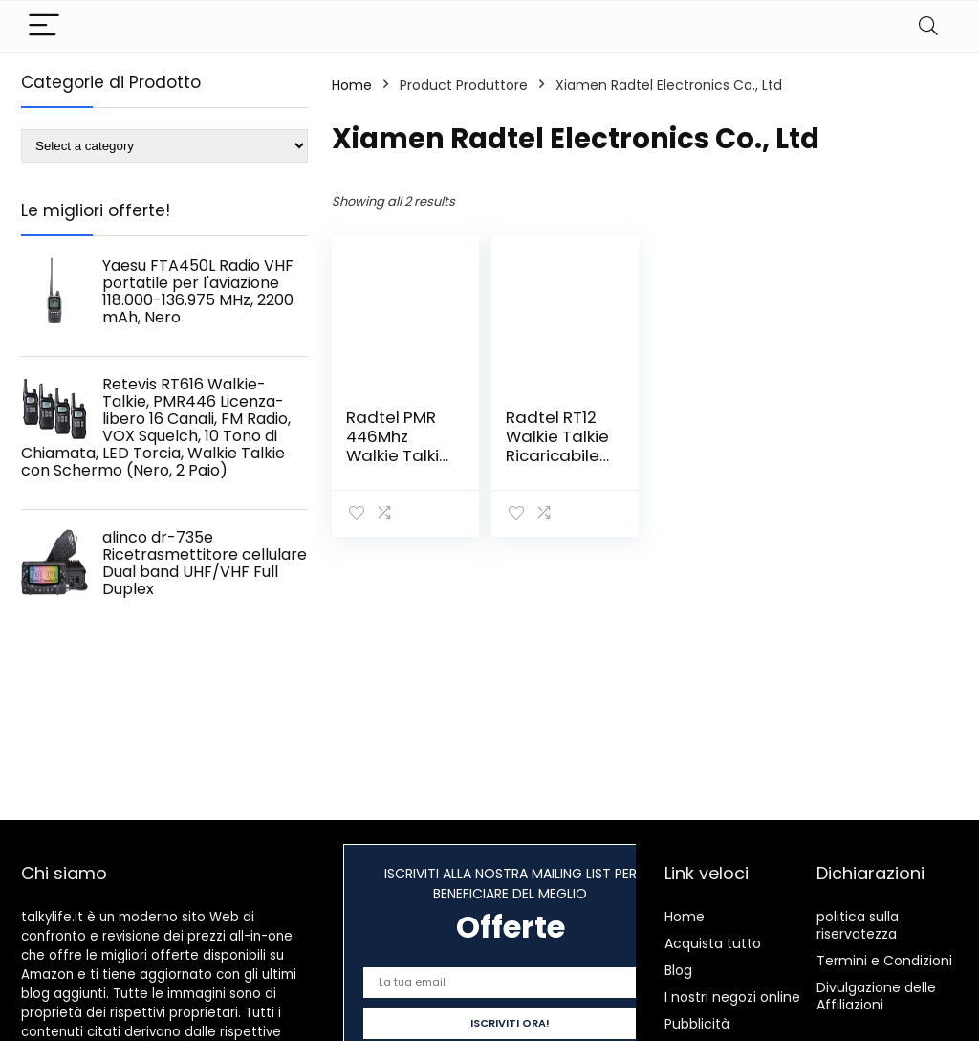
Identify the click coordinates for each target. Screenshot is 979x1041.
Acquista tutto (712, 943)
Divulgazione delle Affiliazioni (876, 996)
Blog (678, 970)
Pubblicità (696, 1023)
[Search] (928, 26)
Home (352, 85)
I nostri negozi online (732, 997)
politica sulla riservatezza (857, 925)
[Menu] (44, 26)
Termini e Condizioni (884, 960)
